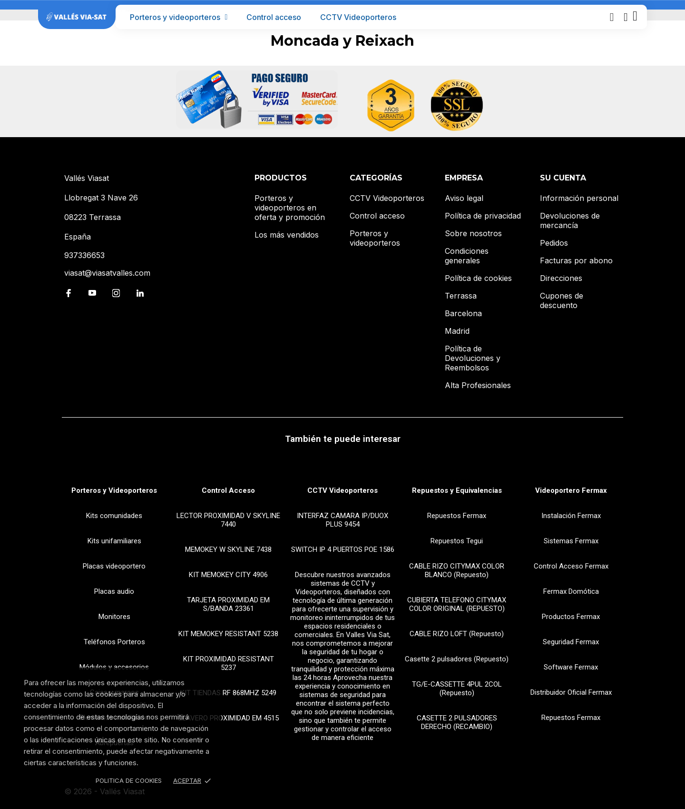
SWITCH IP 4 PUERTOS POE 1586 (342, 549)
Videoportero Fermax (571, 490)
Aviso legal (464, 198)
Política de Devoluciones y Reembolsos (472, 358)
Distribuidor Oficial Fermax (571, 692)
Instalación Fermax (571, 515)
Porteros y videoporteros (179, 17)
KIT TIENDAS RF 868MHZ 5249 (228, 693)
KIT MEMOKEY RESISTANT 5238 (228, 633)
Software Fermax (571, 667)
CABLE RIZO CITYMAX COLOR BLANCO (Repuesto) (456, 570)
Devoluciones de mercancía (570, 220)
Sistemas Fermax (571, 541)
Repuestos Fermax (456, 515)
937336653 (84, 255)
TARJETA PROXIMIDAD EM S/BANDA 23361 (228, 604)
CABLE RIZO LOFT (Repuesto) (457, 633)
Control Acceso (228, 490)
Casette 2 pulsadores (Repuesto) (457, 659)
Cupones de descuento (561, 300)
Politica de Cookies (129, 780)
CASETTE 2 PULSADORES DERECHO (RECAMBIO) (457, 722)
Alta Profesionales (478, 385)
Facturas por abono (576, 260)
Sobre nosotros (473, 233)
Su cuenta (563, 177)
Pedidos (554, 243)
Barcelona (463, 313)
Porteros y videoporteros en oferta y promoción (289, 207)
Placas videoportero (114, 566)
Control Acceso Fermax (571, 566)
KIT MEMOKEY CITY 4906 (228, 574)
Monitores (114, 616)
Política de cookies (478, 278)
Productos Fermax (571, 616)
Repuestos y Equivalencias (457, 490)
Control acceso (273, 17)
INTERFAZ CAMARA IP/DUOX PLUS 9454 (342, 520)
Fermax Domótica (571, 591)
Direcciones (561, 278)
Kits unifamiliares (114, 541)
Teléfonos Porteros (114, 642)
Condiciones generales (467, 255)
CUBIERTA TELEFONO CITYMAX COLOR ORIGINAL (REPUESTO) (456, 604)
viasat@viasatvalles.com (107, 273)
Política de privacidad (483, 215)
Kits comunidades (114, 515)
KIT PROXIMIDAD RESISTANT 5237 (228, 663)
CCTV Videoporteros (358, 17)
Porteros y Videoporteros (114, 490)
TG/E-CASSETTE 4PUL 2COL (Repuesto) (457, 688)
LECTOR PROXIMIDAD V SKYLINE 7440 (228, 520)
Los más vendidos (286, 235)
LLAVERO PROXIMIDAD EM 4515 (228, 718)
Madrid (457, 331)
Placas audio (114, 591)
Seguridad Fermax (571, 642)
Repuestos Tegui (457, 541)
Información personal (579, 198)
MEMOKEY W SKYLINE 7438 (228, 549)
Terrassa (461, 295)
